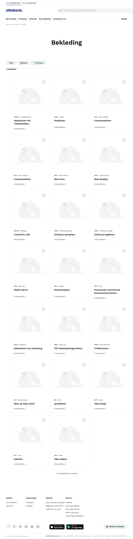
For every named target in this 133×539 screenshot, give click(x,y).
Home (7, 24)
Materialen (15, 24)
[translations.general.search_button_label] (123, 10)
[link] (11, 18)
